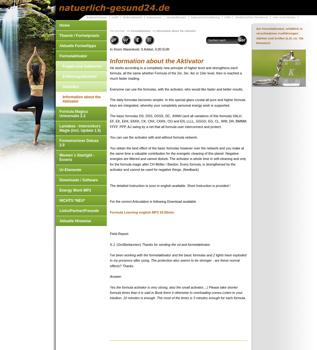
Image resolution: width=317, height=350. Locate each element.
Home (64, 25)
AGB (114, 17)
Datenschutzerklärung (205, 17)
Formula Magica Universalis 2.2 (73, 113)
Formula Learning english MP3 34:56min (142, 212)
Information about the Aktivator (82, 99)
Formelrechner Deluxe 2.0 (79, 143)
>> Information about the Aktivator (174, 31)
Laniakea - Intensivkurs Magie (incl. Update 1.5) (80, 128)
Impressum (154, 17)
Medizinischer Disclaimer (251, 17)
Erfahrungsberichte (80, 76)
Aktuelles (71, 87)
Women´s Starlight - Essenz (76, 157)
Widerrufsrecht (132, 17)
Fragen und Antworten (82, 66)
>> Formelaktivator (139, 31)
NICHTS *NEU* (72, 200)
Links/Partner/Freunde (79, 211)
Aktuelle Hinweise (75, 221)
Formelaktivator (73, 56)
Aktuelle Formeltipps (77, 46)
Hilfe (227, 17)
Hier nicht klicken (284, 17)
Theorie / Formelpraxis (79, 35)
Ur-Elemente (70, 170)
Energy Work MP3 (75, 190)
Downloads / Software (78, 180)
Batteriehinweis (97, 17)
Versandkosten (176, 17)
